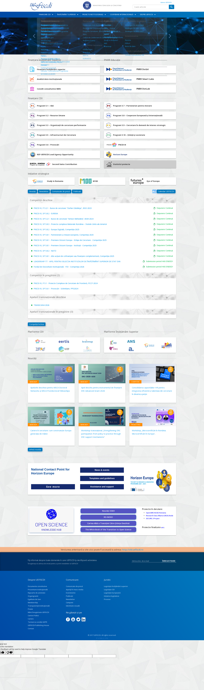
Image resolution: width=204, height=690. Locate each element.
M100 (89, 181)
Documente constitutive (37, 586)
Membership (33, 602)
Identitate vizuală (73, 606)
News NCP (33, 382)
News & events (102, 470)
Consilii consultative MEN (49, 89)
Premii (30, 609)
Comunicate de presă (61, 191)
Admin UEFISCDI (166, 2)
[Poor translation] (9, 652)
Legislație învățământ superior (116, 586)
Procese (107, 599)
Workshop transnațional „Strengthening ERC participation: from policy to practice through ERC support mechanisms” (101, 433)
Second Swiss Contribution (53, 164)
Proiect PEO (135, 425)
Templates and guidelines (102, 478)
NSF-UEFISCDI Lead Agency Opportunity (55, 154)
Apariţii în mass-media (74, 589)
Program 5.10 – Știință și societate (125, 135)
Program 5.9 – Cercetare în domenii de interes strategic (135, 125)
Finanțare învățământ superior (51, 69)
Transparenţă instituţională (39, 606)
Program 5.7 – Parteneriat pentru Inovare (128, 106)
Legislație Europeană (112, 593)
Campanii (69, 602)
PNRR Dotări (142, 69)
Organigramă (33, 596)
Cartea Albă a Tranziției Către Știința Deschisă (108, 523)
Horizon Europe (120, 154)
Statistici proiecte (118, 164)
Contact (31, 628)
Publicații (77, 191)
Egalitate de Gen (34, 599)
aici (162, 527)
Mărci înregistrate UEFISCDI (38, 612)
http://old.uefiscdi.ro (132, 549)
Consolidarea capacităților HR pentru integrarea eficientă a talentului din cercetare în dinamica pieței (152, 390)
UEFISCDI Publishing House (38, 625)
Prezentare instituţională (38, 589)
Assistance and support (102, 487)
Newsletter (43, 191)
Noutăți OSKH (108, 511)
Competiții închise (36, 324)
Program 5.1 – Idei (41, 106)
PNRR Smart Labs (145, 79)
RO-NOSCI (108, 517)
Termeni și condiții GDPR (37, 622)
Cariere (31, 619)
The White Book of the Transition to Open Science (108, 529)
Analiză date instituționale (49, 79)
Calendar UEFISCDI (166, 191)
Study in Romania (46, 181)
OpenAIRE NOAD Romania (156, 513)
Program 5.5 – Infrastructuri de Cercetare (52, 135)
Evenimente (70, 593)
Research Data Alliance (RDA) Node (159, 515)
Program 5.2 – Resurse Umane (47, 115)
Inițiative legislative (111, 596)
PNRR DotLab (143, 88)
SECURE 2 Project (153, 518)
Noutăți (32, 191)
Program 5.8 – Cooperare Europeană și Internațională (133, 115)
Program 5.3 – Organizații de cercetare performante (57, 125)
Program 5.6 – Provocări (44, 145)
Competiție (135, 382)
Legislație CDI (109, 589)
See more (53, 486)
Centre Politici (33, 615)
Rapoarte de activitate (36, 593)
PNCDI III (115, 145)
